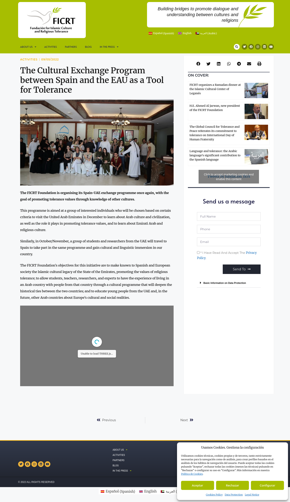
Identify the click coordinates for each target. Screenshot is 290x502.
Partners (71, 47)
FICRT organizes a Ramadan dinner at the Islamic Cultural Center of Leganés (215, 89)
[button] (237, 47)
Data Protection (234, 494)
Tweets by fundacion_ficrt (229, 176)
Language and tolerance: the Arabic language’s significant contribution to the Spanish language (215, 155)
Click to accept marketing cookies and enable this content (229, 176)
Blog (88, 47)
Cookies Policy (214, 494)
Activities (50, 47)
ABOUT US (28, 47)
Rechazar (232, 485)
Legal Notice (252, 494)
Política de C (192, 473)
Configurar (267, 485)
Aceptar (197, 485)
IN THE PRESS (109, 47)
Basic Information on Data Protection (224, 283)
